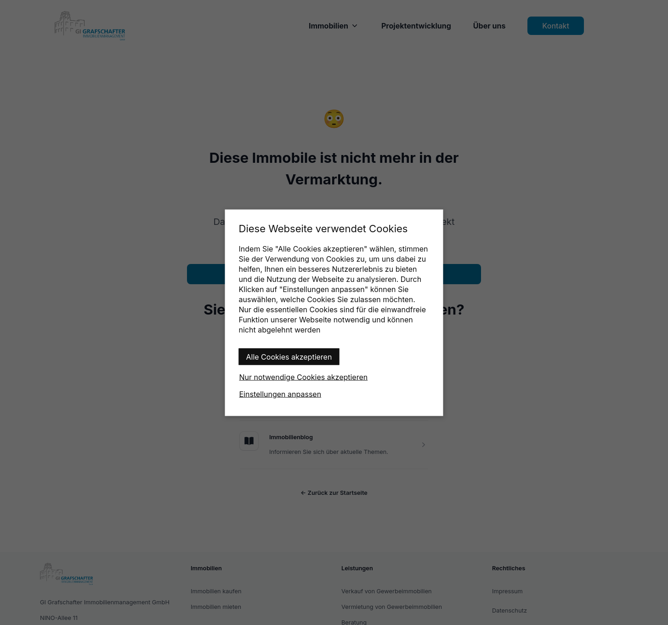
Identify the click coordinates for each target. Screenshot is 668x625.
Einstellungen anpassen (280, 393)
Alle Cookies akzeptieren (289, 356)
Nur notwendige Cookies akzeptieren (303, 376)
